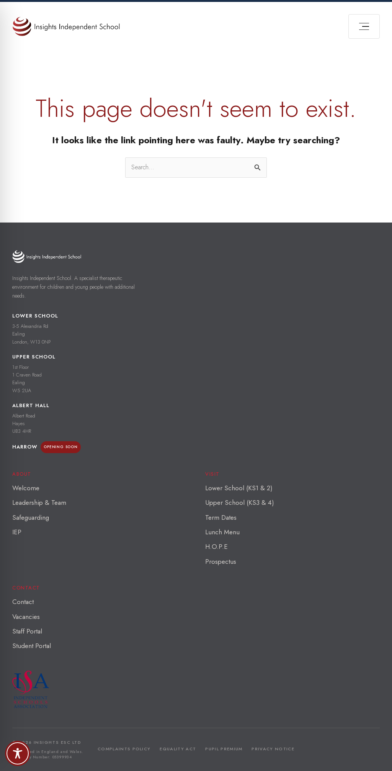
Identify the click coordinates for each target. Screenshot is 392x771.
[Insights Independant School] (66, 26)
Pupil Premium (223, 749)
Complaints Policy (124, 749)
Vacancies (26, 616)
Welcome (25, 488)
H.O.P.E (216, 546)
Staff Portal (27, 631)
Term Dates (221, 517)
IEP (16, 532)
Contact (23, 601)
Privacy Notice (273, 749)
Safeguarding (30, 517)
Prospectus (220, 561)
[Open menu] (364, 26)
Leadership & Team (39, 502)
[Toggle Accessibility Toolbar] (17, 753)
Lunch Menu (222, 532)
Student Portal (31, 645)
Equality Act (178, 749)
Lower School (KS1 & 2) (239, 488)
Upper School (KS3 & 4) (239, 502)
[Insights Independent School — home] (46, 256)
